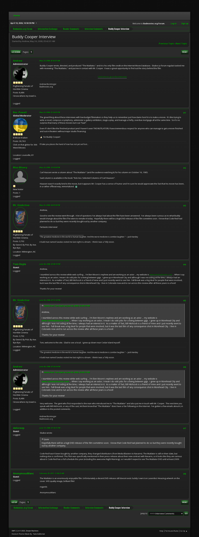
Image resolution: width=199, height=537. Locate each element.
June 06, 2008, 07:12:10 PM (50, 300)
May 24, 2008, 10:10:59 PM (50, 167)
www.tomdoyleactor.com (160, 274)
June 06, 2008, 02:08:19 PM (50, 264)
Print (184, 52)
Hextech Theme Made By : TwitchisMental (28, 534)
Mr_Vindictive (21, 205)
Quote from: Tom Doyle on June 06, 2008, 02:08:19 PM (67, 306)
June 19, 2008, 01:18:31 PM (50, 428)
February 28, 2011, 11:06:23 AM (52, 473)
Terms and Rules (171, 531)
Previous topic (166, 43)
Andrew (17, 60)
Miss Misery (20, 167)
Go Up (14, 502)
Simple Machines (32, 531)
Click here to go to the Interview (112, 76)
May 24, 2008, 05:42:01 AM (50, 61)
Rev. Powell (20, 112)
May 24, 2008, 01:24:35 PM (50, 112)
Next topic (181, 43)
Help (161, 531)
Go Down (16, 52)
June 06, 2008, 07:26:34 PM (50, 366)
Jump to (144, 513)
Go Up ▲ (183, 531)
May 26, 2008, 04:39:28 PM (50, 205)
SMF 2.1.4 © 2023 (18, 531)
